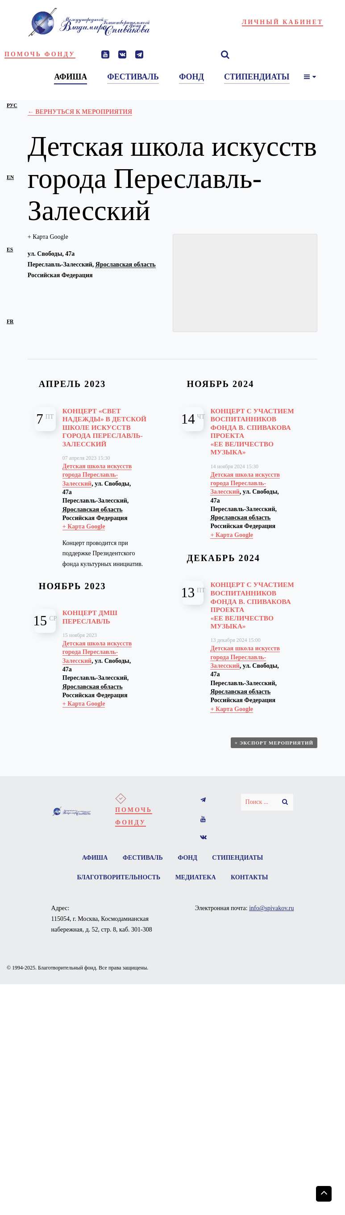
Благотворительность (118, 877)
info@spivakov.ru (271, 908)
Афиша (95, 857)
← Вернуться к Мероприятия (80, 111)
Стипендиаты (237, 857)
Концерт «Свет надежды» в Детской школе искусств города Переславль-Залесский (104, 427)
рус (12, 105)
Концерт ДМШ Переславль (89, 617)
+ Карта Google (48, 236)
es (10, 250)
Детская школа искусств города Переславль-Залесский (97, 475)
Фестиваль (143, 857)
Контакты (249, 877)
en (10, 177)
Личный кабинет (283, 22)
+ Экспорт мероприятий (274, 742)
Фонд (187, 857)
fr (10, 322)
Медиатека (195, 877)
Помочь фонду (39, 54)
